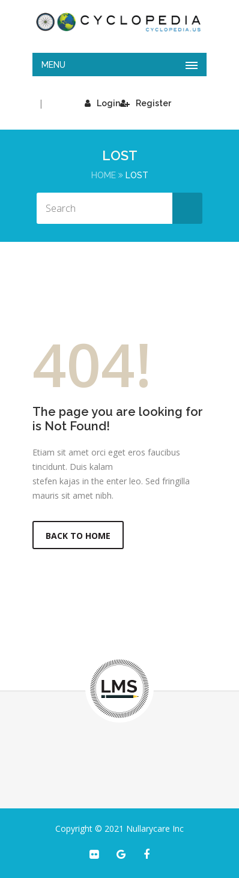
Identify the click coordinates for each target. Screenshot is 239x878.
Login (102, 103)
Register (145, 103)
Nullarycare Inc (155, 828)
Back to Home (78, 535)
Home (103, 175)
